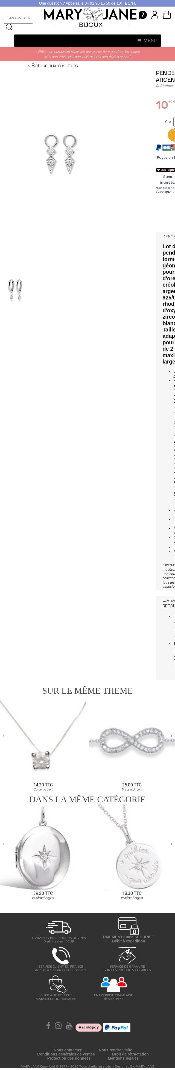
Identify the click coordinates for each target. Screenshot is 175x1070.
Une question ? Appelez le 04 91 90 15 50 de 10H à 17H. (87, 3)
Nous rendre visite (115, 1050)
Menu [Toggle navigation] (147, 40)
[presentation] (3, 735)
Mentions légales (123, 1058)
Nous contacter (67, 1050)
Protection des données (69, 1058)
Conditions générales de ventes (66, 1054)
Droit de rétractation (130, 1054)
